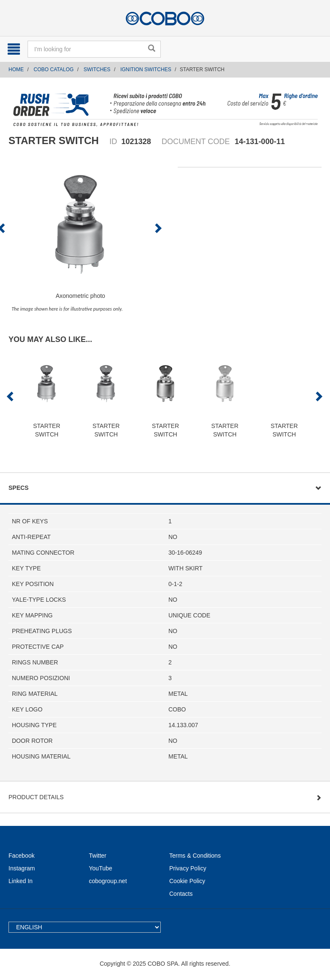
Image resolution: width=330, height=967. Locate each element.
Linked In (20, 881)
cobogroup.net (108, 881)
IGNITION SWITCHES (145, 69)
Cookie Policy (187, 881)
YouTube (100, 868)
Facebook (21, 855)
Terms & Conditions (195, 855)
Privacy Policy (187, 868)
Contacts (181, 893)
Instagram (21, 868)
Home (16, 69)
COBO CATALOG (53, 69)
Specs (18, 487)
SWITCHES (97, 69)
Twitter (97, 855)
